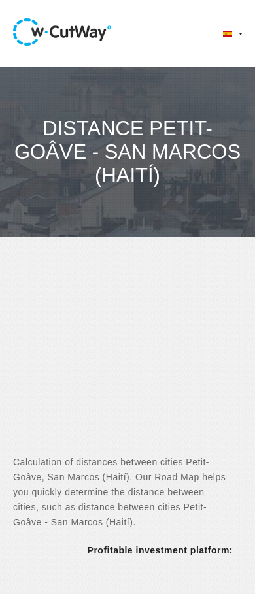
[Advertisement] (127, 357)
